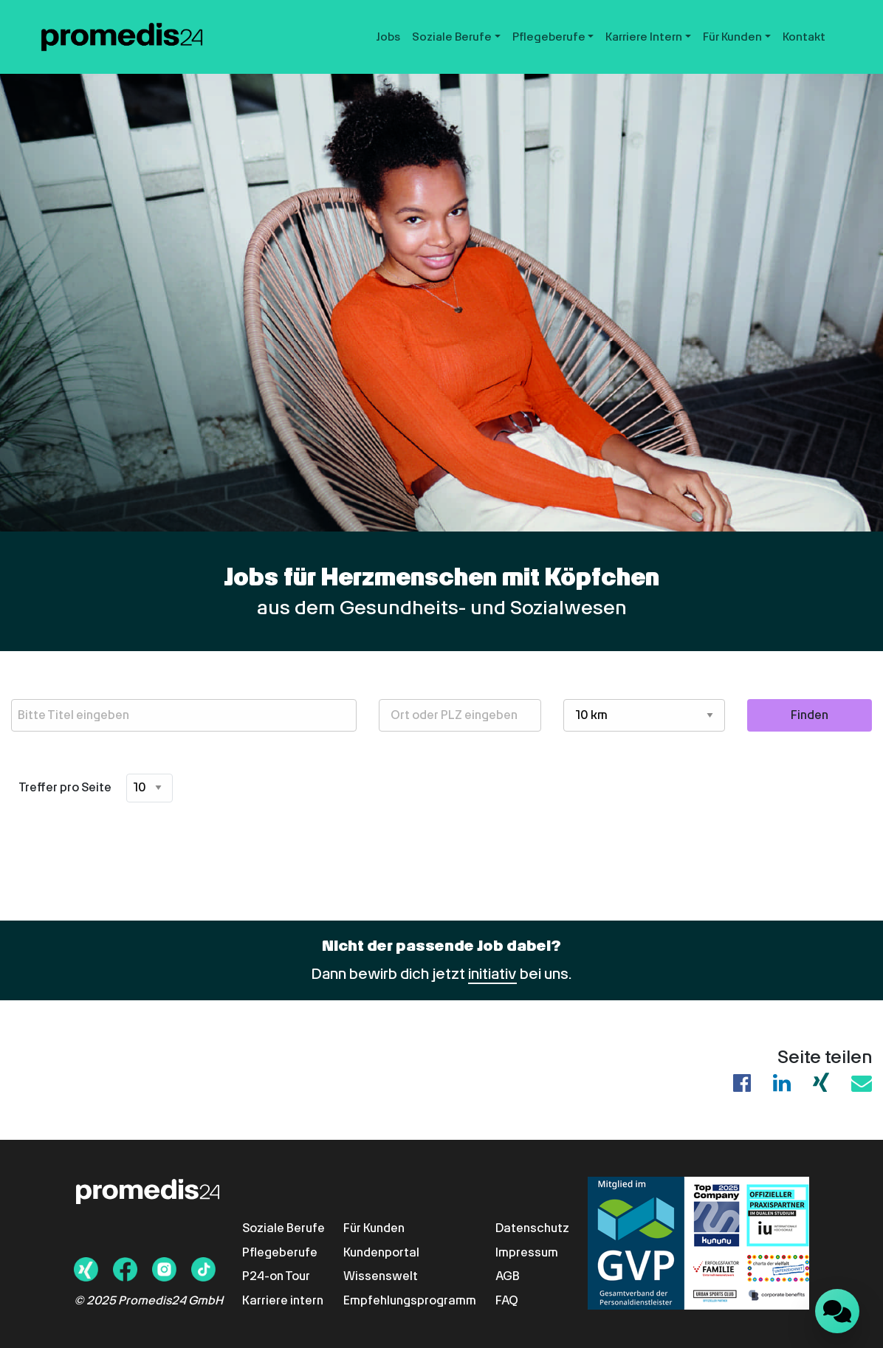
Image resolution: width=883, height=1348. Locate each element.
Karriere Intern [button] (643, 37)
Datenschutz (532, 1228)
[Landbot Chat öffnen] (837, 1311)
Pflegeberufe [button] (548, 37)
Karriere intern (282, 1300)
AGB (507, 1276)
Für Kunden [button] (732, 37)
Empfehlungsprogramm (409, 1300)
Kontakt (804, 37)
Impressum (526, 1252)
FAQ (506, 1300)
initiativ (492, 974)
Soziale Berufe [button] (452, 37)
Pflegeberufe (279, 1252)
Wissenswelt (380, 1276)
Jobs (388, 37)
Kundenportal (381, 1252)
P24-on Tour (276, 1276)
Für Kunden (374, 1228)
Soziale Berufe (283, 1228)
